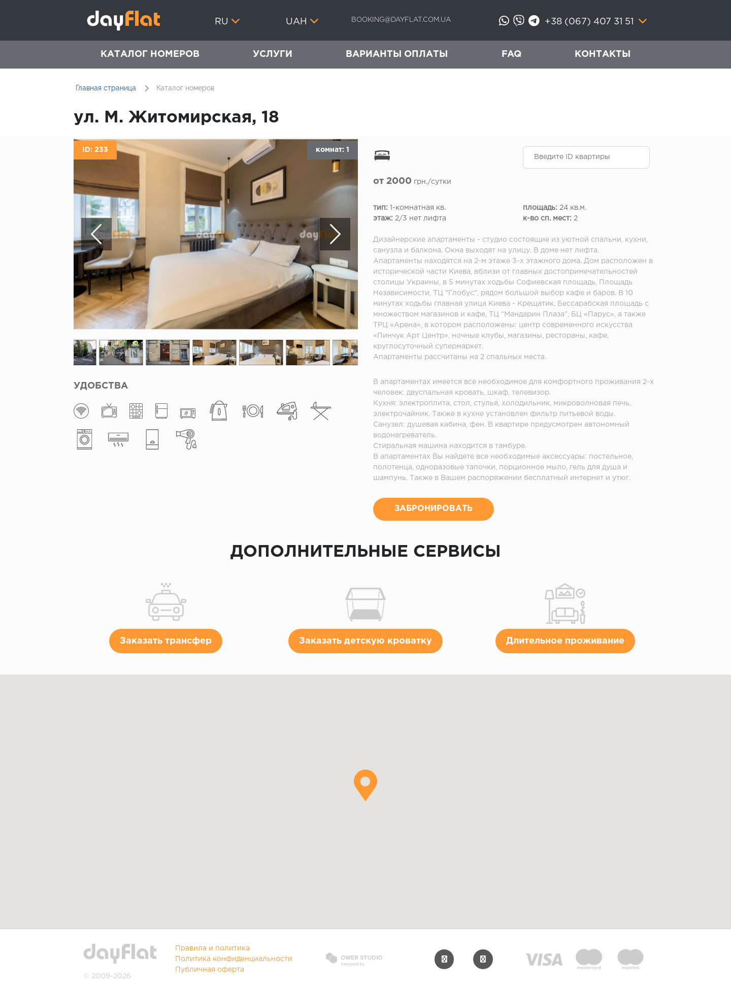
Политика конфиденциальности (233, 959)
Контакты (602, 54)
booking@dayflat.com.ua (401, 20)
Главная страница (106, 88)
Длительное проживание (565, 641)
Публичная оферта (209, 970)
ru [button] (221, 22)
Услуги (272, 54)
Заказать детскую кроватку (365, 641)
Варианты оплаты (397, 54)
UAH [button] (296, 22)
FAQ (511, 54)
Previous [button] (96, 234)
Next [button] (335, 234)
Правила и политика (212, 948)
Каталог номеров (150, 54)
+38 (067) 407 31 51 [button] (590, 22)
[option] (216, 234)
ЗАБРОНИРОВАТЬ (433, 509)
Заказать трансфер (166, 641)
